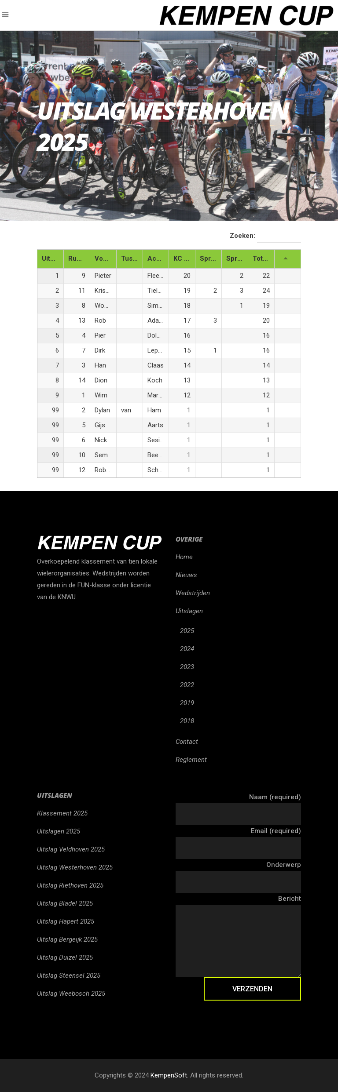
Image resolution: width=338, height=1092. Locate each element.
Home (184, 557)
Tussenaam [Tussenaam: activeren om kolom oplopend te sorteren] (132, 258)
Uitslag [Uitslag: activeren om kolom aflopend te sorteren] (52, 258)
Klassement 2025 (62, 813)
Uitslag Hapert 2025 (65, 921)
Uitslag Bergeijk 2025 (67, 939)
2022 (187, 685)
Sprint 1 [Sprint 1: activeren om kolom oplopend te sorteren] (210, 258)
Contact (187, 742)
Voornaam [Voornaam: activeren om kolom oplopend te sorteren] (105, 258)
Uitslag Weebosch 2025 (71, 993)
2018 (187, 721)
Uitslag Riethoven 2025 (70, 885)
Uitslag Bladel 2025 (65, 903)
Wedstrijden (193, 593)
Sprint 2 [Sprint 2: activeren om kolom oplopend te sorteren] (237, 258)
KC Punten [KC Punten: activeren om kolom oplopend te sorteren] (184, 258)
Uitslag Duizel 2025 (65, 957)
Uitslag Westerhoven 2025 (75, 867)
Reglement (191, 760)
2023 (187, 667)
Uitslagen (189, 611)
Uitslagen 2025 (58, 831)
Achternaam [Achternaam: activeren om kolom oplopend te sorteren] (158, 258)
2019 (187, 703)
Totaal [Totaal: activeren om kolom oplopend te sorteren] (262, 258)
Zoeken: (265, 236)
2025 (187, 631)
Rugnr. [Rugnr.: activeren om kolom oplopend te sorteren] (78, 258)
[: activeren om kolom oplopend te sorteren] (288, 259)
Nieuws (186, 575)
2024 (187, 649)
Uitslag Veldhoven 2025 (71, 849)
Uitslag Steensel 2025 (68, 975)
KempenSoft (169, 1075)
